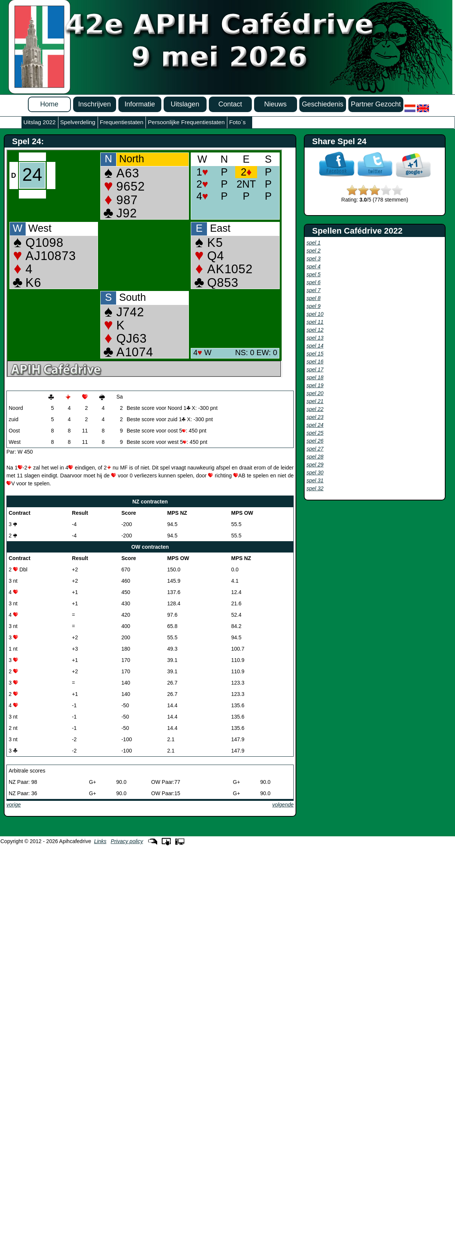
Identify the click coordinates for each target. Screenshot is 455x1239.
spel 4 (313, 266)
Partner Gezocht (376, 104)
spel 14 (314, 346)
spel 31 (314, 480)
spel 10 (314, 314)
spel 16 (314, 362)
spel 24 (314, 425)
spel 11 (314, 322)
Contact (230, 104)
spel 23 (314, 417)
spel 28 (314, 457)
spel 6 (313, 282)
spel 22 (314, 409)
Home (49, 104)
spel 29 (314, 465)
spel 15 (314, 354)
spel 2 (313, 251)
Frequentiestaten (122, 122)
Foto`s (237, 122)
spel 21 (314, 401)
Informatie (139, 104)
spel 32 (314, 488)
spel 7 (313, 290)
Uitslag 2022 (39, 122)
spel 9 (313, 306)
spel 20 (314, 393)
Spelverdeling (77, 122)
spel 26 (314, 441)
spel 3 (313, 258)
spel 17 (314, 369)
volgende (283, 805)
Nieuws (275, 104)
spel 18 (314, 377)
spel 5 (313, 274)
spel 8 (313, 298)
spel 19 (314, 385)
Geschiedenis (322, 104)
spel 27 (314, 449)
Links (100, 841)
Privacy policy (127, 841)
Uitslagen (185, 104)
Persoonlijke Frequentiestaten (186, 122)
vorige (13, 805)
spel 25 (314, 433)
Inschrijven (94, 104)
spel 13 (314, 338)
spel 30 (314, 472)
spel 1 (313, 243)
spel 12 (314, 330)
